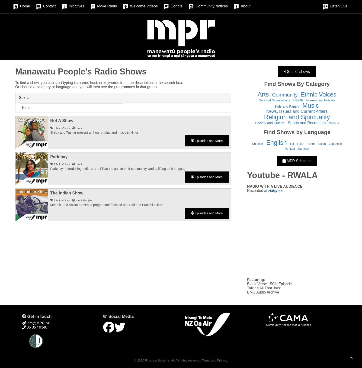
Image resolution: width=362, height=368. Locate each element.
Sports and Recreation (307, 123)
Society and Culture (270, 123)
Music (310, 105)
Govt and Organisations (274, 100)
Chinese (257, 143)
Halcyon (275, 191)
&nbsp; (297, 235)
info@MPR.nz (36, 323)
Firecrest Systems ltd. (160, 360)
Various (334, 123)
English (276, 142)
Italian (322, 143)
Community (285, 95)
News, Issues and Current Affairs (297, 111)
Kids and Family (287, 106)
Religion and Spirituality (297, 117)
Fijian (300, 143)
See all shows (297, 72)
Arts (263, 94)
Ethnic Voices (318, 94)
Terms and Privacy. (215, 360)
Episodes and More (207, 141)
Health (298, 100)
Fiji (292, 143)
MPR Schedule (296, 161)
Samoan (303, 148)
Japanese (335, 143)
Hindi (311, 143)
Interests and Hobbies (320, 100)
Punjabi (290, 148)
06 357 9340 (34, 327)
